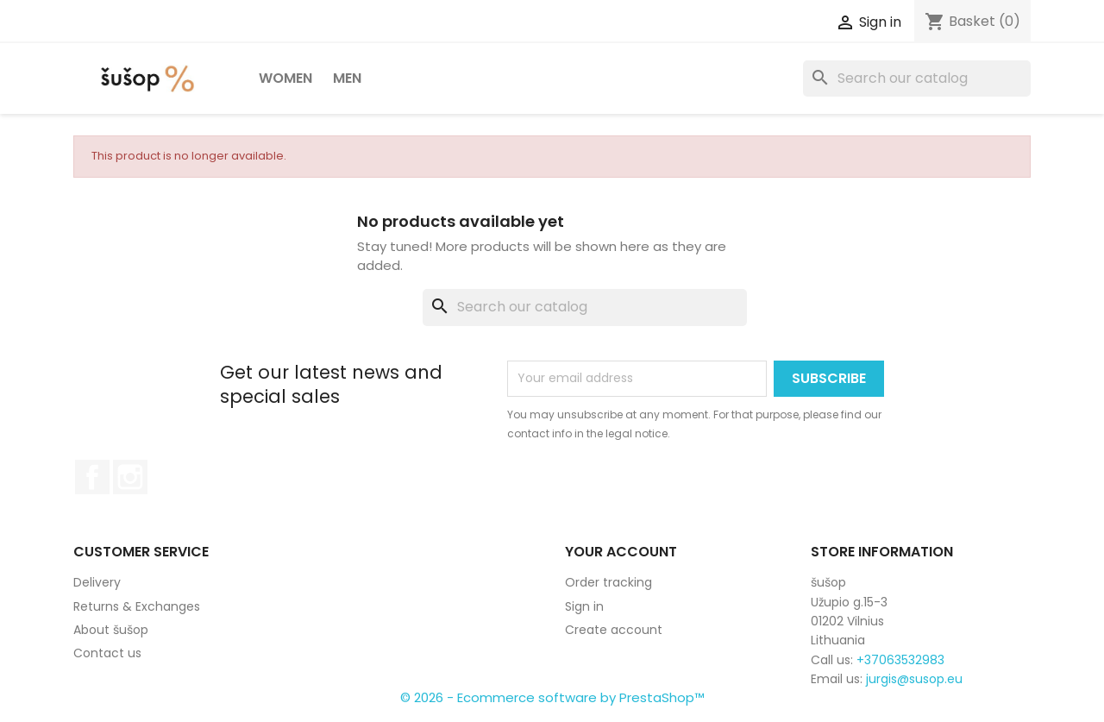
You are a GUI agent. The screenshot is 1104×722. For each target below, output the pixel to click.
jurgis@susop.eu (914, 678)
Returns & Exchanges (136, 606)
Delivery (97, 582)
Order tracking (608, 582)
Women (285, 78)
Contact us (107, 653)
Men (347, 78)
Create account (613, 629)
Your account (621, 552)
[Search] (917, 78)
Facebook (92, 477)
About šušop (110, 629)
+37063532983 (900, 660)
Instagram (130, 477)
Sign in (584, 606)
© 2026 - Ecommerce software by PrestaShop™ (552, 697)
